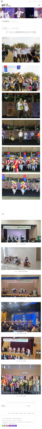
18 (26, 402)
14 (18, 402)
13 (16, 402)
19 (28, 402)
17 (24, 402)
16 (22, 402)
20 (30, 402)
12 (13, 402)
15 (20, 402)
